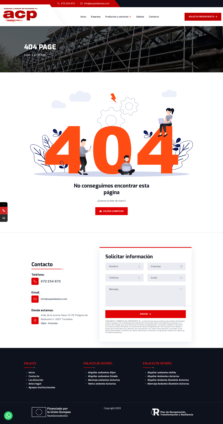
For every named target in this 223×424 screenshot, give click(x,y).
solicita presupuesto (203, 17)
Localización (36, 379)
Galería (140, 16)
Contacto (154, 16)
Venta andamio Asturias (102, 383)
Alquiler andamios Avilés (162, 372)
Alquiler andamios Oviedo (103, 376)
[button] (8, 415)
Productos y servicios (117, 16)
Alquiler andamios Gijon (102, 372)
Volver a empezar (111, 211)
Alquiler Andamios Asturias (163, 376)
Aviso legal (35, 383)
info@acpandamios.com (96, 3)
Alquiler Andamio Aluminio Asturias (168, 379)
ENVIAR (145, 314)
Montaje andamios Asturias (104, 379)
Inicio (83, 16)
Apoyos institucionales (42, 387)
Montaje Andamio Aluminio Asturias (168, 383)
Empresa (95, 16)
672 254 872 (68, 3)
